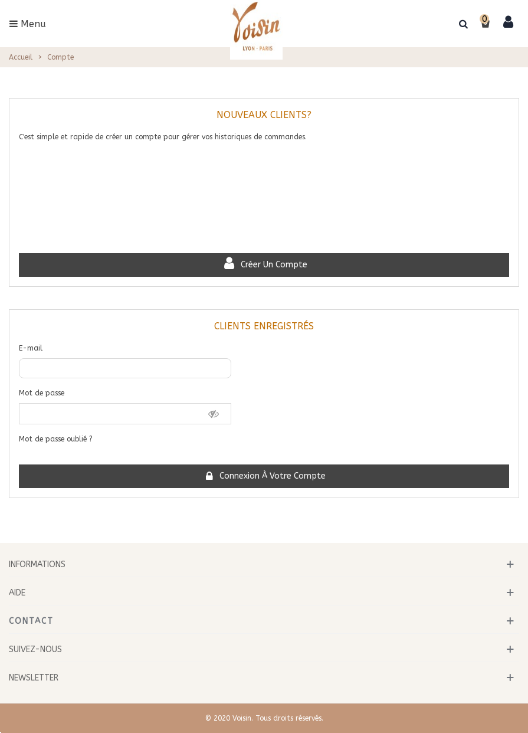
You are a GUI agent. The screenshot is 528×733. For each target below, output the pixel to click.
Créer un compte (264, 264)
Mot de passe (41, 393)
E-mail (30, 348)
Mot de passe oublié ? (56, 439)
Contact (31, 621)
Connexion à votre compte (265, 476)
